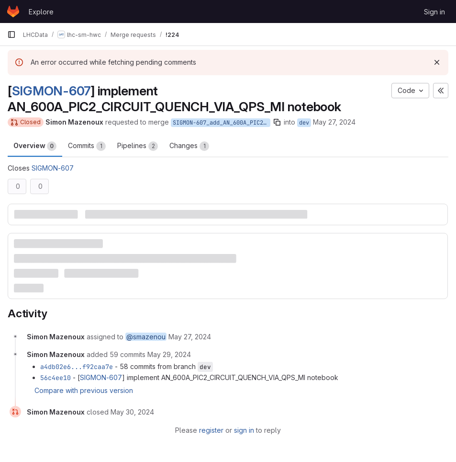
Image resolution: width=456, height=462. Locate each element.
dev (304, 123)
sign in (244, 430)
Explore (41, 12)
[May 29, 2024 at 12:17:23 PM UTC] (169, 354)
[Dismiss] (437, 62)
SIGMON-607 (51, 90)
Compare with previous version (83, 390)
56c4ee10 (55, 377)
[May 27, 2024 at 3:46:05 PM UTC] (189, 337)
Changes (189, 146)
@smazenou (146, 337)
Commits (87, 146)
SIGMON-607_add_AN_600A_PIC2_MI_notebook (221, 123)
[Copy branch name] (277, 122)
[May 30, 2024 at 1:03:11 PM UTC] (132, 412)
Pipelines (137, 146)
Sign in (434, 12)
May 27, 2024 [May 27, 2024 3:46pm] (334, 122)
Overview (34, 146)
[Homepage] (13, 11)
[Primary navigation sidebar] (11, 34)
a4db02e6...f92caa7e (76, 366)
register (211, 430)
